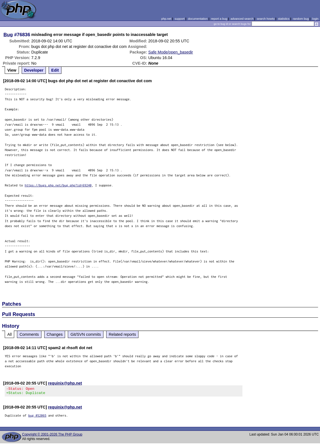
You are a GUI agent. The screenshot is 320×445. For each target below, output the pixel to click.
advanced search (241, 18)
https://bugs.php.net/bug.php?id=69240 (58, 185)
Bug (8, 34)
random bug (301, 18)
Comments (29, 334)
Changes (55, 334)
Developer (34, 70)
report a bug (219, 18)
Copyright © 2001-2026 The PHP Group (52, 436)
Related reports (122, 334)
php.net (166, 18)
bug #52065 (37, 417)
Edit (55, 70)
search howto (265, 18)
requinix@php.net (65, 383)
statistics (283, 18)
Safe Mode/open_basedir (170, 52)
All (9, 334)
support (180, 18)
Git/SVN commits (85, 334)
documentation (198, 18)
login (315, 18)
